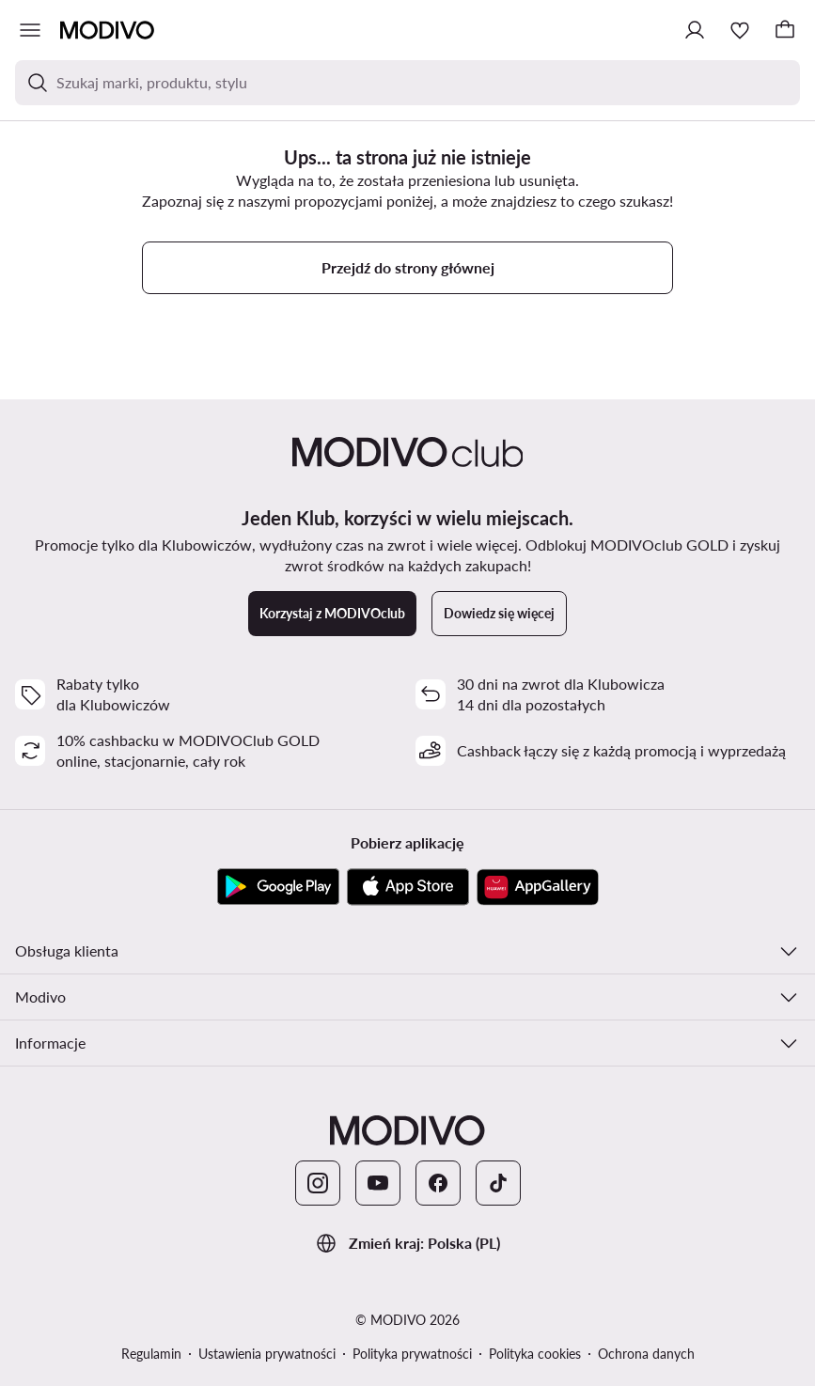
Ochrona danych (646, 1354)
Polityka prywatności (412, 1354)
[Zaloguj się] (694, 30)
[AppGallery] (538, 887)
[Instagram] (317, 1183)
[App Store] (408, 887)
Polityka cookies (535, 1354)
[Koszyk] (784, 30)
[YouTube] (377, 1183)
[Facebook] (438, 1183)
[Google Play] (278, 887)
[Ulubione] (739, 30)
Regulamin (151, 1354)
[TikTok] (498, 1183)
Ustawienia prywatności (267, 1354)
